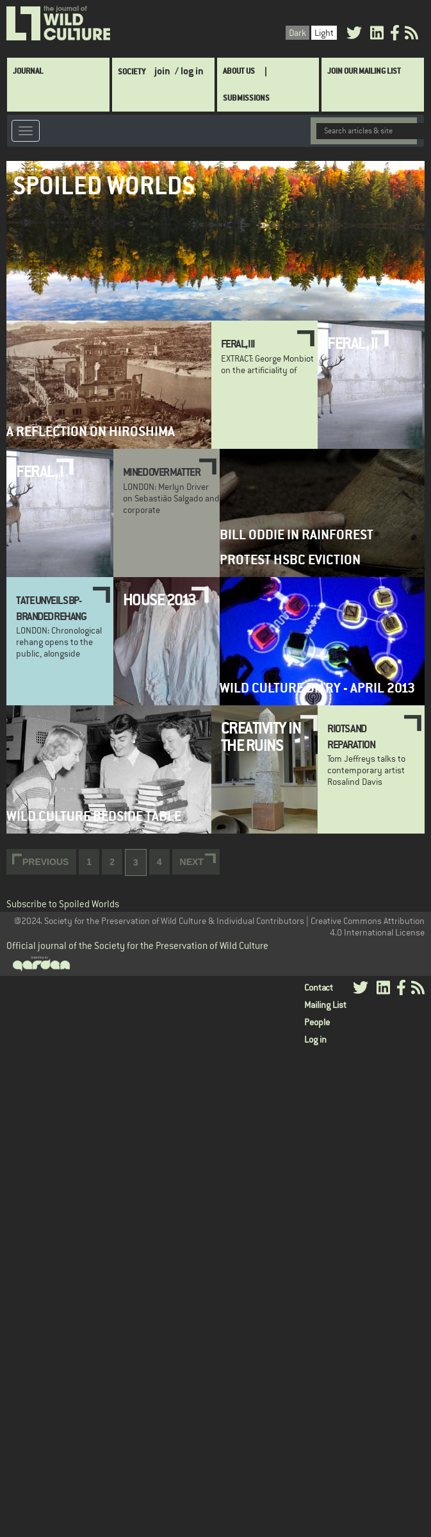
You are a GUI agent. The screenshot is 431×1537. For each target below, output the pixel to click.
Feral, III (238, 344)
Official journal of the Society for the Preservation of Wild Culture (137, 945)
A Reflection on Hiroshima (90, 431)
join (162, 71)
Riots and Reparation (351, 736)
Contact (318, 987)
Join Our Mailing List (364, 70)
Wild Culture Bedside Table (93, 816)
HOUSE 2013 (159, 599)
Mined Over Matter (161, 472)
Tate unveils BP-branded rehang (51, 608)
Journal (28, 70)
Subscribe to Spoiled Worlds (62, 904)
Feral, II (352, 343)
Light (324, 32)
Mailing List (325, 1005)
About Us (239, 70)
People (317, 1022)
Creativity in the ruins (261, 736)
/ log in (189, 71)
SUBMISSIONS (246, 97)
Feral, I (39, 471)
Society (131, 71)
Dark (297, 32)
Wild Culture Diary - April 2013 (317, 687)
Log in (315, 1039)
